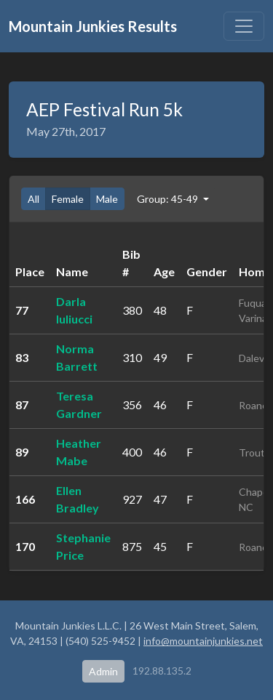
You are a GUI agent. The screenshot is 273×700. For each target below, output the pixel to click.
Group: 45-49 (168, 199)
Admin (103, 671)
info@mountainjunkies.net (203, 641)
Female (68, 199)
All (33, 199)
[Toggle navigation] (243, 26)
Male (107, 199)
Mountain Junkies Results (93, 26)
